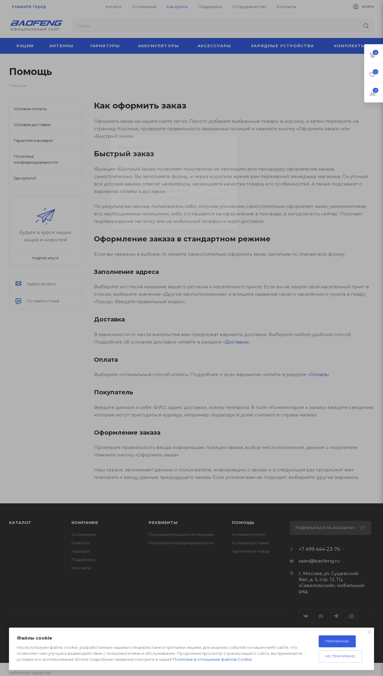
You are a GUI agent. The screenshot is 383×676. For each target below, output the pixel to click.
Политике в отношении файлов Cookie (212, 659)
